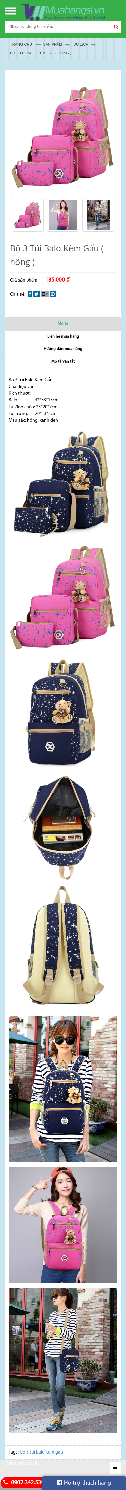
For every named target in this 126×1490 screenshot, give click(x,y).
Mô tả (63, 324)
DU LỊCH (80, 44)
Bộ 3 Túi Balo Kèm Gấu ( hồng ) (40, 53)
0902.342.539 (23, 1482)
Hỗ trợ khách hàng (84, 1483)
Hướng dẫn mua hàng (63, 349)
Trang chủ (21, 44)
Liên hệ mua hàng (63, 337)
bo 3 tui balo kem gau (41, 1452)
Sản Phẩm (52, 44)
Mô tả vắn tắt (63, 362)
